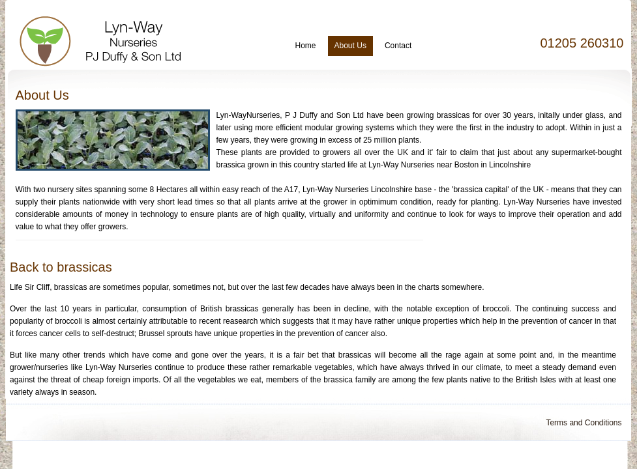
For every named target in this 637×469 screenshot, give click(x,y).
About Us (350, 45)
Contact (398, 45)
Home (305, 45)
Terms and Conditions (583, 422)
